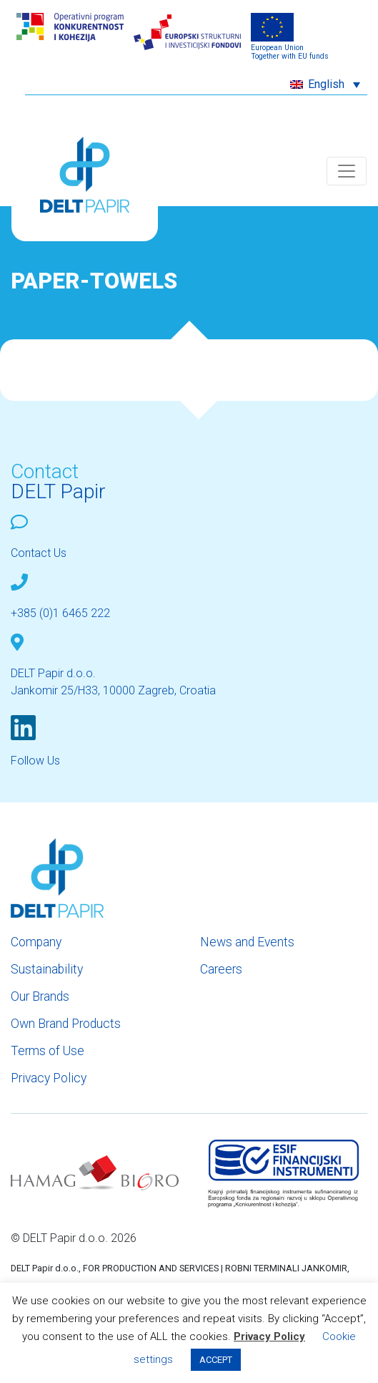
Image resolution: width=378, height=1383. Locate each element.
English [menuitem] (326, 84)
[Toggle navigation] (347, 171)
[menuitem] (325, 84)
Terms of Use (47, 1051)
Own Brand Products (66, 1023)
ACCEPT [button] (215, 1359)
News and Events (247, 942)
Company (36, 942)
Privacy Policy (48, 1078)
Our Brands (40, 996)
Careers (221, 969)
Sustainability (47, 969)
